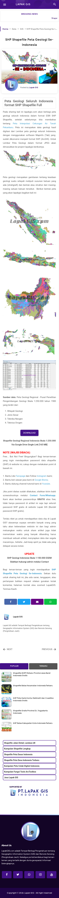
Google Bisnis (41, 480)
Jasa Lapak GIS (11, 777)
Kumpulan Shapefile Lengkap (17, 749)
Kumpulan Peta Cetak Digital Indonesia (21, 766)
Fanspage (20, 476)
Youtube (46, 483)
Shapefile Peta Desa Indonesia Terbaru (21, 760)
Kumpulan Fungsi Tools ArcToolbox (20, 772)
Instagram (42, 476)
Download (29, 433)
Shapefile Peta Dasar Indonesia (18, 754)
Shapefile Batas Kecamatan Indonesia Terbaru (33, 685)
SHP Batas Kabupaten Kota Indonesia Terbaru (32, 723)
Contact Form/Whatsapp (42, 495)
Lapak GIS (18, 617)
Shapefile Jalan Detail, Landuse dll (19, 743)
